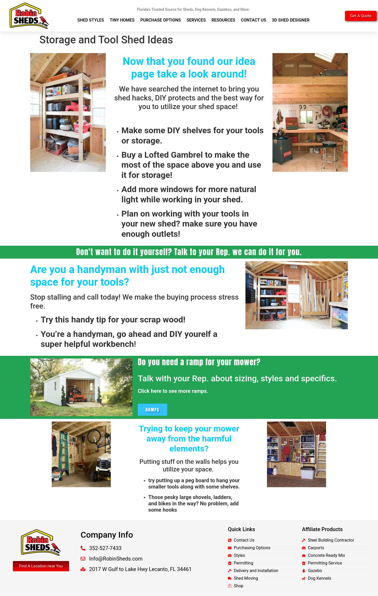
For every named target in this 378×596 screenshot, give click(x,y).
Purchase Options (160, 20)
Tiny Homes (122, 20)
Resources (223, 20)
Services (196, 20)
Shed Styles (90, 20)
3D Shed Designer (290, 20)
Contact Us (253, 20)
